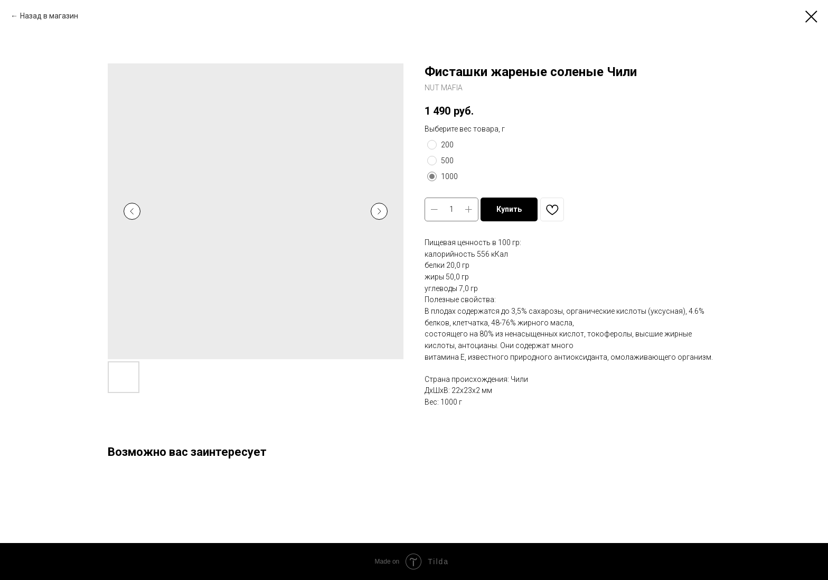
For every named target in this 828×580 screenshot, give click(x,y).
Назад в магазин (49, 16)
